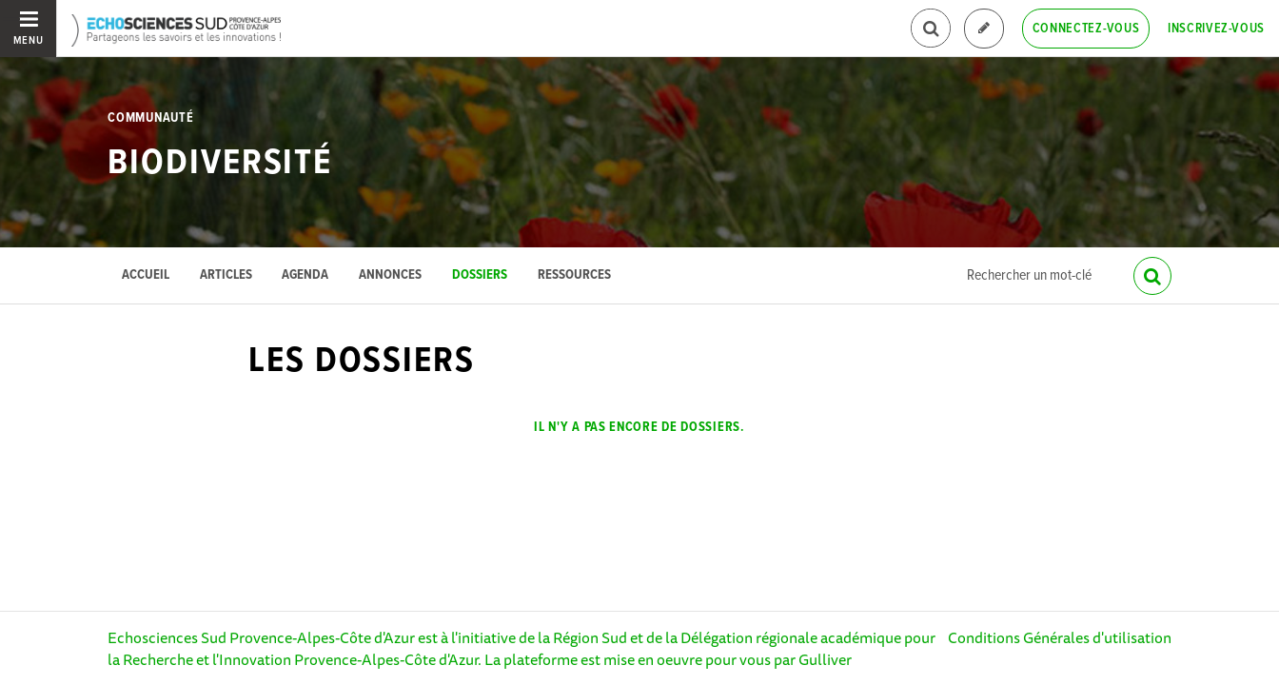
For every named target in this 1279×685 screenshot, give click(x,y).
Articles (226, 275)
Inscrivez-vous (1216, 28)
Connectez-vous (1086, 28)
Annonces (390, 275)
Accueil (145, 275)
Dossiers (479, 275)
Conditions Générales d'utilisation (1059, 637)
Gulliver (825, 659)
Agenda (305, 275)
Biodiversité (220, 163)
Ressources (574, 275)
